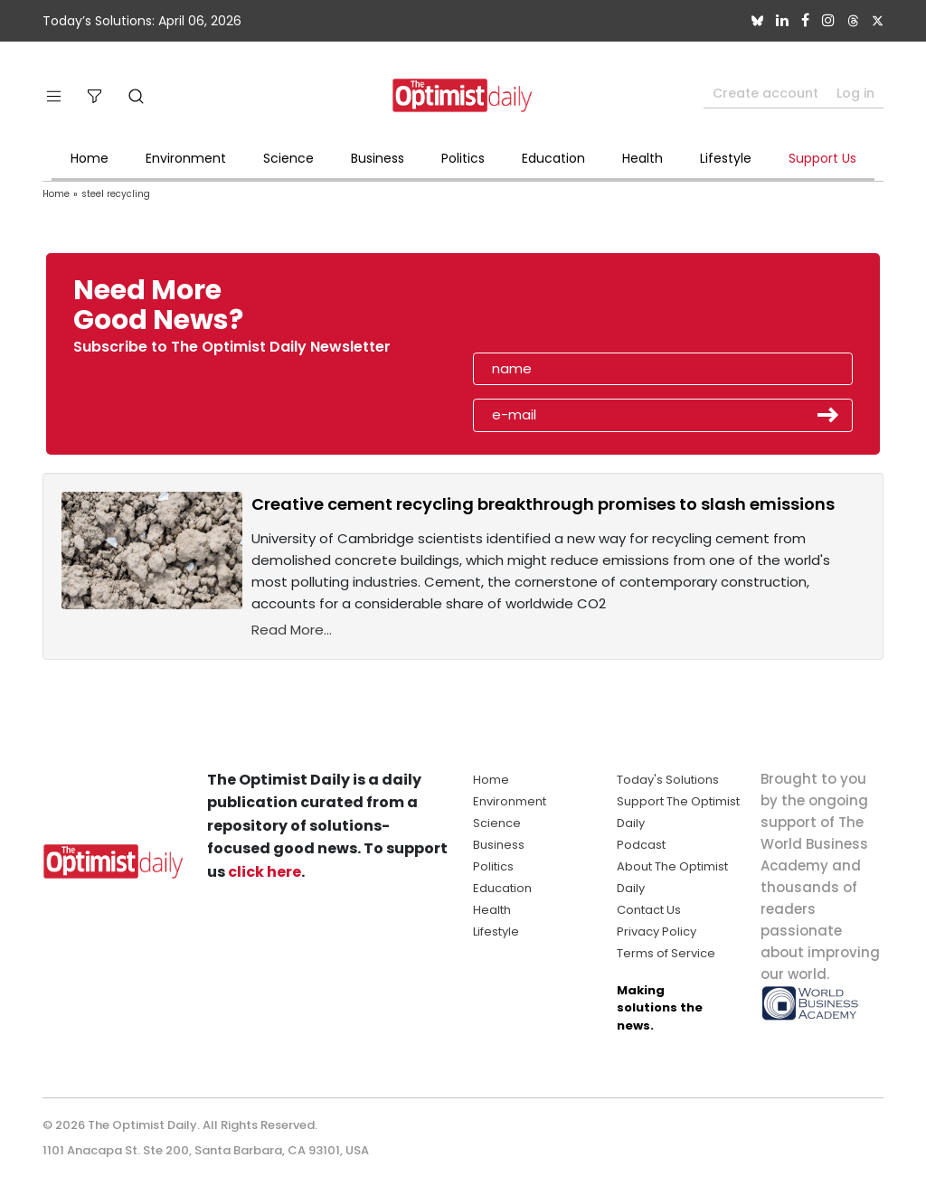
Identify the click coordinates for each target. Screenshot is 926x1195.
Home (90, 158)
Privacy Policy (656, 931)
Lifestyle (725, 158)
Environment (186, 158)
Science (288, 158)
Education (553, 158)
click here (264, 871)
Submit (828, 415)
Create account (765, 93)
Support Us (822, 158)
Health (642, 158)
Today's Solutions (668, 779)
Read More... (291, 629)
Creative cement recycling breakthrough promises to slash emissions (543, 504)
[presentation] (578, 311)
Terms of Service (666, 953)
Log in (855, 93)
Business (377, 158)
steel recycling (115, 194)
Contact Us (649, 909)
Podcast (641, 844)
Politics (463, 158)
